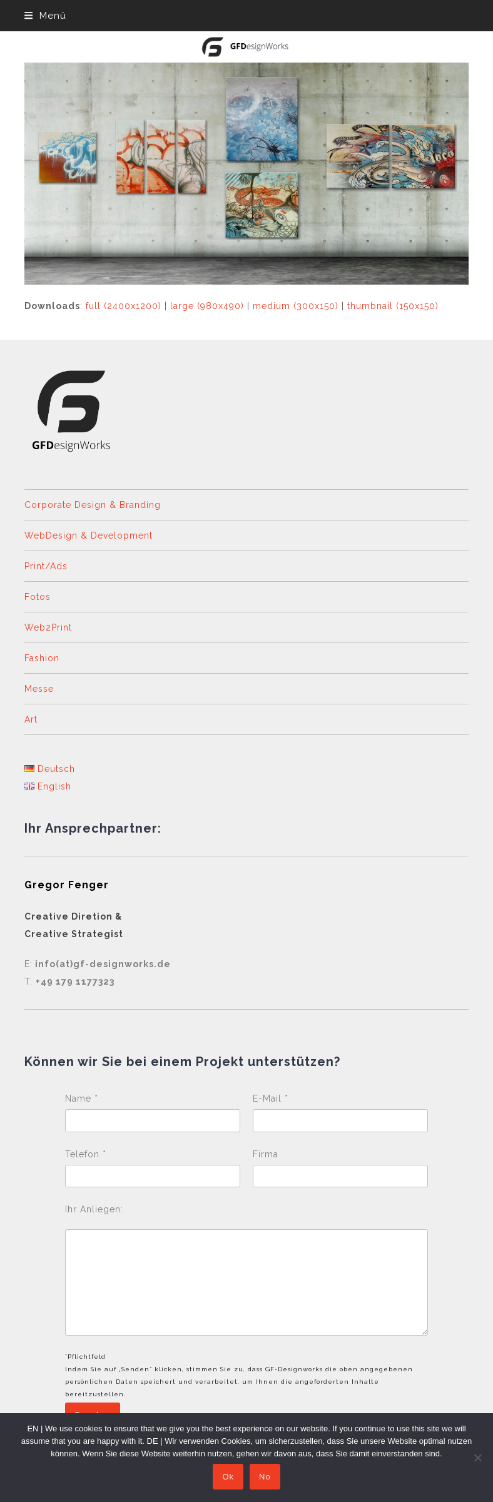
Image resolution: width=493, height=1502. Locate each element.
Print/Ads (46, 566)
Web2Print (48, 627)
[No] (477, 1457)
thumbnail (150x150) (393, 306)
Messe (39, 689)
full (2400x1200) (123, 306)
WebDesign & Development (88, 535)
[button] (45, 15)
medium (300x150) (295, 306)
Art (31, 719)
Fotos (37, 597)
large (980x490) (207, 306)
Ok (228, 1476)
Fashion (41, 658)
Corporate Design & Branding (92, 505)
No (265, 1476)
